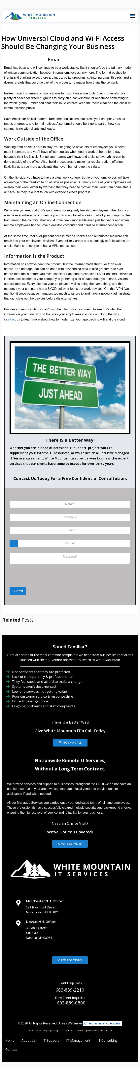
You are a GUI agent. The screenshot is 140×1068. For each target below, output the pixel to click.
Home (9, 1040)
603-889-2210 (70, 990)
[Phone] (70, 543)
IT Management (78, 1040)
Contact (11, 1049)
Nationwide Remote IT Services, (70, 760)
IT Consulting (107, 1040)
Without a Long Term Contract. (70, 769)
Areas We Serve (70, 1023)
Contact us (12, 319)
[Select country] (14, 543)
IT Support (51, 1040)
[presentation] (30, 582)
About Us (28, 1040)
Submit (18, 591)
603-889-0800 (71, 1003)
